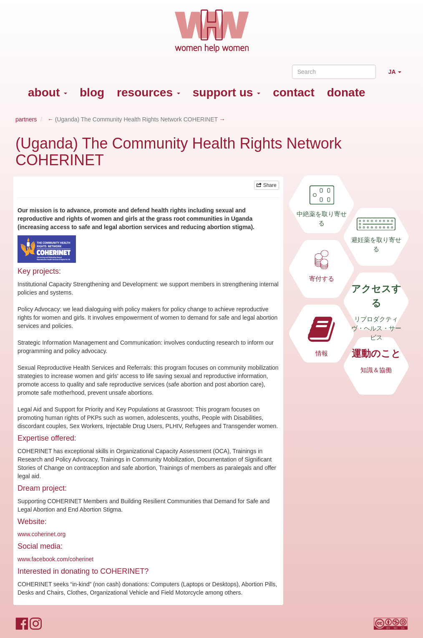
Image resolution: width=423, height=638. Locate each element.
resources (148, 92)
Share (266, 185)
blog (92, 92)
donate (346, 92)
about (47, 92)
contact (294, 92)
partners (26, 119)
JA (398, 75)
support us (226, 92)
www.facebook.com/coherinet (55, 559)
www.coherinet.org (41, 534)
